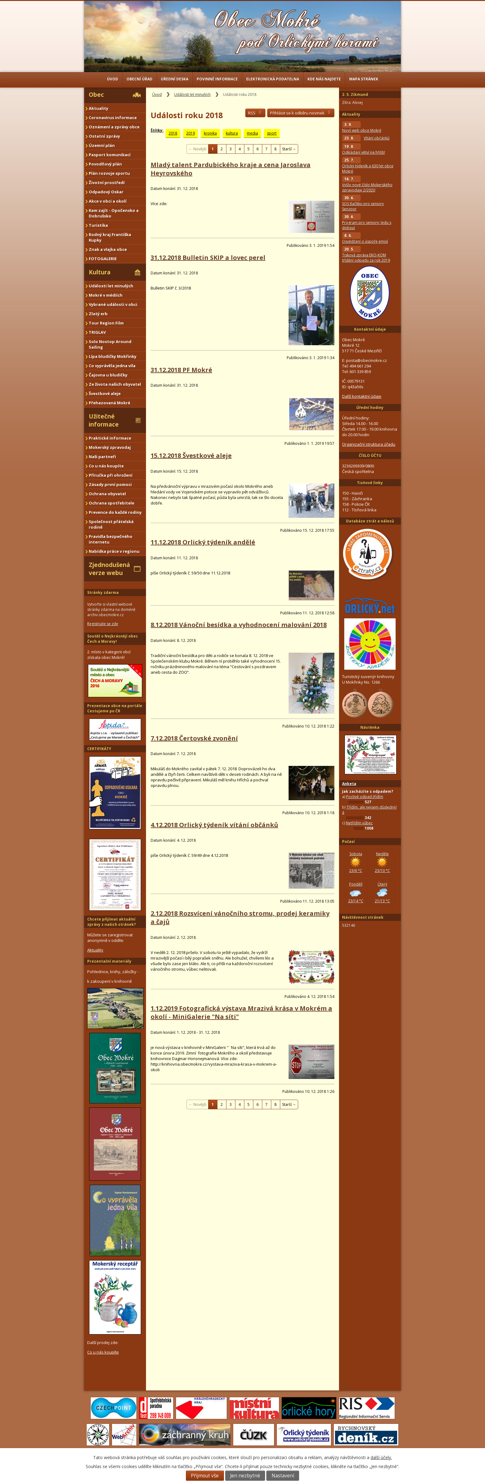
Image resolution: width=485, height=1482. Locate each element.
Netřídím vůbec (359, 823)
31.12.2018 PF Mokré (181, 370)
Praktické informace (110, 438)
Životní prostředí (107, 182)
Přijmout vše (205, 1475)
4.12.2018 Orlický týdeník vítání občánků (214, 825)
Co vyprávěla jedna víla (112, 365)
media (252, 133)
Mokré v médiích (105, 295)
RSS (255, 113)
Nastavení (283, 1475)
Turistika (98, 225)
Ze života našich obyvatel (115, 384)
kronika (210, 133)
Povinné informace (217, 79)
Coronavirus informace (113, 117)
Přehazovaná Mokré (109, 403)
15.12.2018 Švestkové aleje (191, 455)
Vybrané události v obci (113, 304)
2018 (173, 133)
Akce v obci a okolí (108, 201)
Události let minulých (192, 94)
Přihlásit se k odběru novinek (301, 113)
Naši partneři (102, 456)
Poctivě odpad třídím (364, 796)
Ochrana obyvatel (107, 493)
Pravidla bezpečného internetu (110, 539)
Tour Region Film (106, 323)
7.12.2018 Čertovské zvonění (194, 738)
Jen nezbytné (245, 1475)
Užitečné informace (104, 420)
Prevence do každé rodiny (115, 512)
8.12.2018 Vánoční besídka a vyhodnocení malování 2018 (239, 625)
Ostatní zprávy (104, 136)
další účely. (381, 1457)
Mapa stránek (363, 79)
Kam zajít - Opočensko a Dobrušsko (114, 213)
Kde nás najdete (324, 79)
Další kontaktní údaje (361, 396)
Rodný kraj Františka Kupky (110, 237)
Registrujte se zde (102, 623)
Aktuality (98, 108)
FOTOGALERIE (103, 258)
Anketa (349, 783)
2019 (190, 133)
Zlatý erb (98, 313)
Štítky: (157, 130)
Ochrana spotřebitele (111, 503)
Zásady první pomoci (110, 484)
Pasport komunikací (110, 154)
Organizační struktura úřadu (368, 444)
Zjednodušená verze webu (109, 569)
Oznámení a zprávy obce (114, 127)
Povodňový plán (105, 164)
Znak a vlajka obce (108, 249)
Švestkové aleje (105, 393)
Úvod (112, 79)
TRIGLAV (97, 332)
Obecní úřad (139, 79)
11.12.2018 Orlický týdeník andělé (203, 542)
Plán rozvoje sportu (109, 173)
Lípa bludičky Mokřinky (112, 356)
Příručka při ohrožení (110, 475)
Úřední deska (174, 79)
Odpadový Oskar (106, 192)
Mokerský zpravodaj (110, 447)
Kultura (99, 272)
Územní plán (102, 145)
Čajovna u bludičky (108, 375)
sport (272, 133)
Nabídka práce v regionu (114, 551)
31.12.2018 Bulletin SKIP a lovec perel (208, 257)
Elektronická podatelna (272, 79)
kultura (232, 133)
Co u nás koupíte (106, 466)
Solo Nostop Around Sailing (110, 344)
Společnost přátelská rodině (111, 524)
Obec (96, 95)
